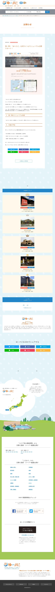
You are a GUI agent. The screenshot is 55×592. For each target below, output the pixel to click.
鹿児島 (22, 453)
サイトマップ (46, 584)
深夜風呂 (31, 489)
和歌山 (17, 451)
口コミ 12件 (31, 267)
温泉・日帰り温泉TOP (9, 5)
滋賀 (14, 451)
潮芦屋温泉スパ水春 (27, 249)
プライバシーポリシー (9, 584)
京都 (8, 451)
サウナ (30, 483)
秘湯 (30, 470)
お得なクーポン (26, 7)
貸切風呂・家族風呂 (14, 486)
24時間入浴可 (32, 486)
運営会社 (34, 584)
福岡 (21, 451)
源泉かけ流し (13, 467)
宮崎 (29, 451)
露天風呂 (12, 470)
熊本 (31, 451)
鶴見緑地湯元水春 (27, 289)
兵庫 (10, 451)
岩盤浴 (11, 483)
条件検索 (40, 7)
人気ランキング (34, 7)
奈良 (12, 451)
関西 (15, 5)
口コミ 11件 (31, 207)
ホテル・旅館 (31, 476)
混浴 (30, 473)
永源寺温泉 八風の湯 (27, 209)
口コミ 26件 (31, 228)
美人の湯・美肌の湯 (14, 476)
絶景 (11, 473)
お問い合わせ (21, 584)
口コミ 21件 (31, 247)
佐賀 (27, 451)
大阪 (6, 451)
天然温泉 (31, 467)
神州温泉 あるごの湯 (27, 269)
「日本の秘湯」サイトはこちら (27, 535)
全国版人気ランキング (27, 307)
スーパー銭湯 (13, 480)
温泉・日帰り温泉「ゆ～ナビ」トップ (8, 15)
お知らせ (17, 15)
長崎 (25, 451)
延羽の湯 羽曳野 (27, 230)
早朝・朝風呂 (13, 489)
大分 (23, 451)
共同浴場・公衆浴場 (33, 480)
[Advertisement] (27, 177)
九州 (18, 5)
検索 (47, 11)
